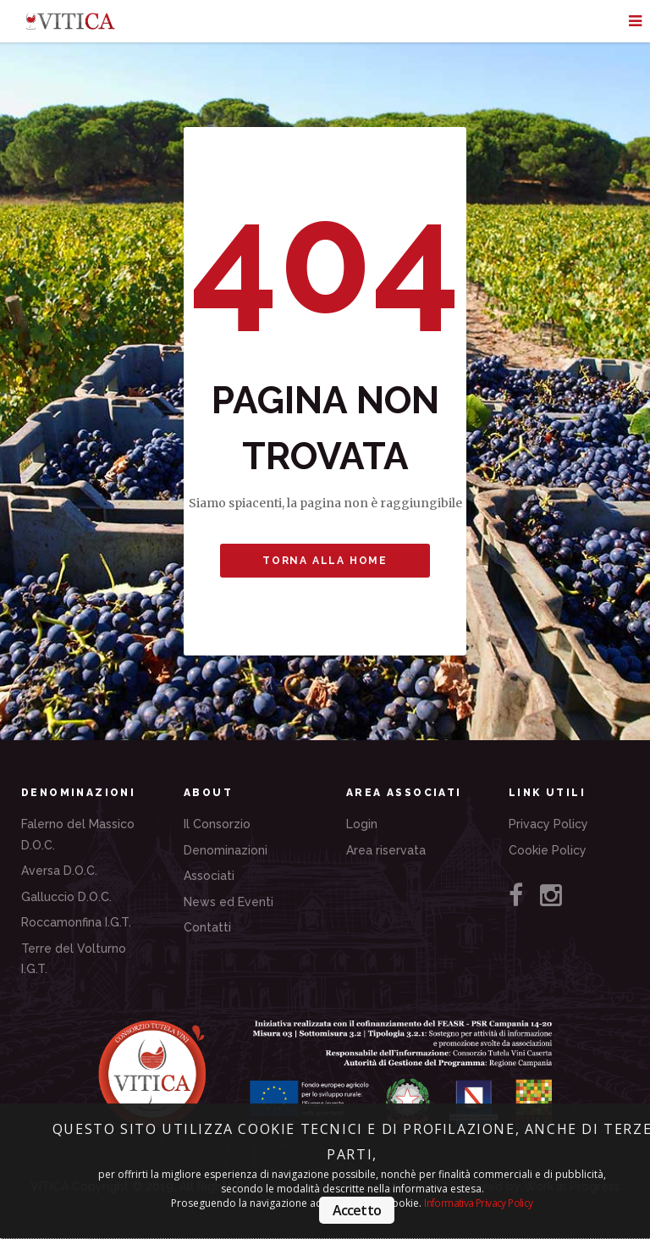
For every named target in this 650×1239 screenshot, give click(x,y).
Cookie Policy (548, 850)
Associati (209, 875)
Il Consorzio (217, 824)
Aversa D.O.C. (59, 870)
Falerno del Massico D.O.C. (78, 834)
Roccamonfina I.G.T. (76, 922)
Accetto (357, 1210)
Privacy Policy (548, 824)
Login (361, 824)
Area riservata (386, 850)
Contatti (207, 927)
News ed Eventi (228, 902)
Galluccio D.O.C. (66, 897)
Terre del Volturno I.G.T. (73, 959)
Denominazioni (225, 850)
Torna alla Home (325, 561)
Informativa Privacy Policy (478, 1203)
